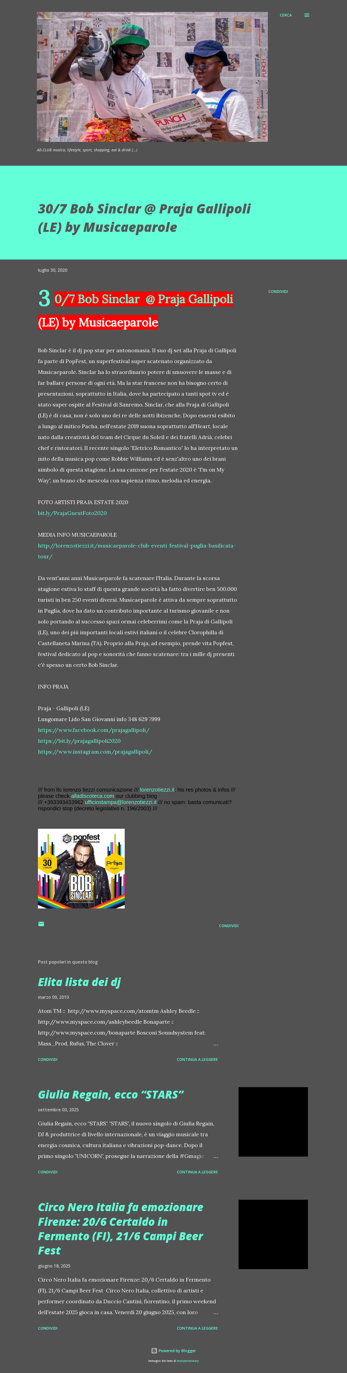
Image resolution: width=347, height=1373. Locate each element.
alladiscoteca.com (92, 796)
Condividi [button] (278, 291)
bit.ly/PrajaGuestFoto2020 (72, 513)
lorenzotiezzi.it (157, 790)
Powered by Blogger (173, 1350)
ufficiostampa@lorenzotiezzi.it (121, 802)
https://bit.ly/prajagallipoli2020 (79, 740)
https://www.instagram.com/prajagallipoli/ (95, 751)
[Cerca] (286, 15)
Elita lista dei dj (79, 981)
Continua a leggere (197, 1059)
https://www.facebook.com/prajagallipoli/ (94, 729)
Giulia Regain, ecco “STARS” (110, 1094)
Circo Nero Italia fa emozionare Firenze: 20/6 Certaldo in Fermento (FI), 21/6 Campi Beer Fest (120, 1228)
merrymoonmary (188, 1361)
